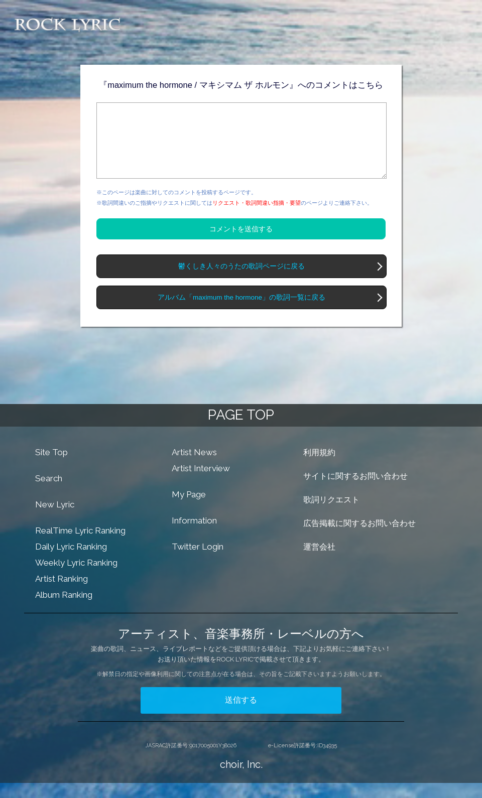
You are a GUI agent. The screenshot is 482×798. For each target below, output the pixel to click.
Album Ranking (63, 610)
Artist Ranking (61, 594)
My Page (189, 509)
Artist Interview (201, 483)
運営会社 (319, 562)
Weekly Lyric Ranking (76, 578)
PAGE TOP (241, 430)
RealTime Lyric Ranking (80, 546)
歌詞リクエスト (331, 514)
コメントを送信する (241, 244)
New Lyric (54, 519)
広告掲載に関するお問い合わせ (359, 538)
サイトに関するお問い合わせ (355, 491)
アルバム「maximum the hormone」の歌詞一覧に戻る (241, 312)
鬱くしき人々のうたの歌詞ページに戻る (241, 281)
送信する (241, 715)
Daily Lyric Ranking (71, 562)
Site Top (51, 467)
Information (194, 535)
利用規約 (319, 467)
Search (48, 493)
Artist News (194, 467)
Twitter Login (197, 562)
